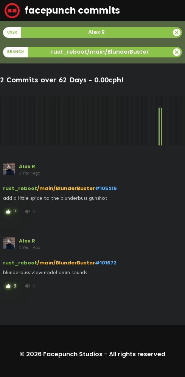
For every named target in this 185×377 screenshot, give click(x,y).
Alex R (27, 166)
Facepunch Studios (73, 354)
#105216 (106, 188)
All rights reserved (137, 354)
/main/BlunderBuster (66, 188)
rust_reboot (20, 188)
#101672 (106, 262)
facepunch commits (62, 10)
